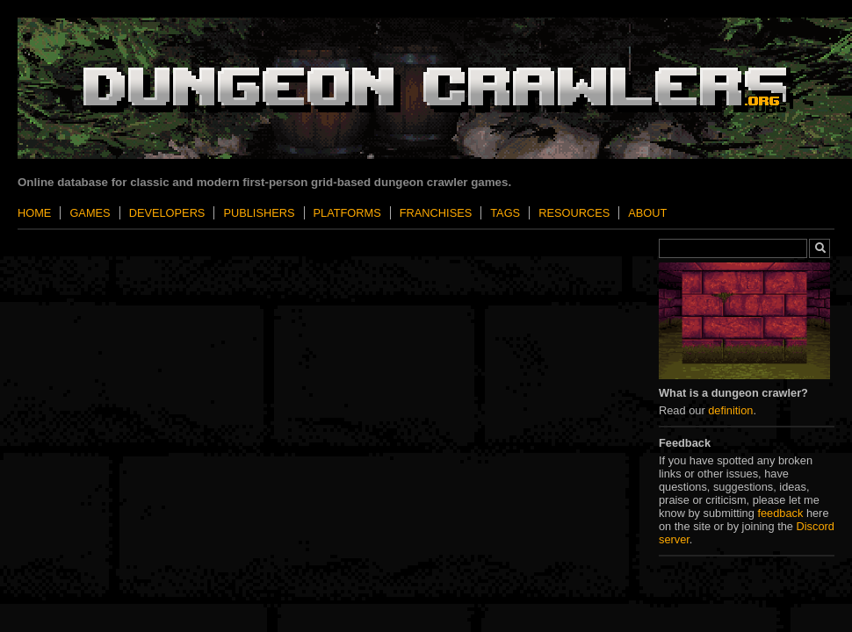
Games (89, 212)
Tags (505, 212)
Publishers (258, 212)
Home (34, 212)
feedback (780, 513)
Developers (167, 212)
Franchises (436, 212)
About (647, 212)
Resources (574, 212)
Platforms (347, 212)
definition (730, 410)
